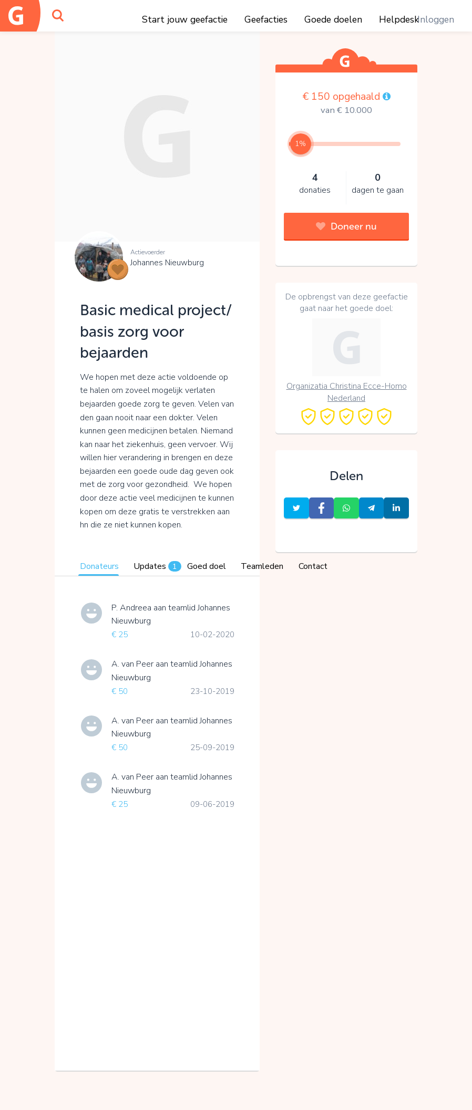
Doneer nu (346, 226)
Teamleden (262, 566)
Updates (157, 566)
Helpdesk (399, 19)
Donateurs (99, 566)
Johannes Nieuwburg (167, 262)
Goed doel (206, 566)
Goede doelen (333, 19)
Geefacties (266, 19)
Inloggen (435, 19)
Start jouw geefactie (185, 19)
